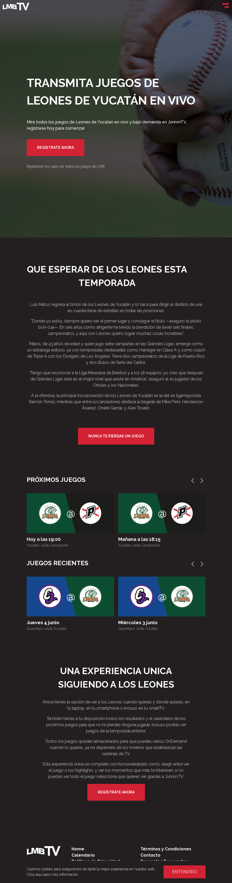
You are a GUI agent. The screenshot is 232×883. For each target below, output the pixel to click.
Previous (193, 480)
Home (78, 849)
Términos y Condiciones (165, 849)
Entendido (184, 871)
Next (203, 480)
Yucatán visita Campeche (47, 545)
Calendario (83, 855)
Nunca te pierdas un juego (116, 436)
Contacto (150, 855)
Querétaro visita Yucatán (47, 629)
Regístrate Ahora (55, 147)
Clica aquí (34, 874)
